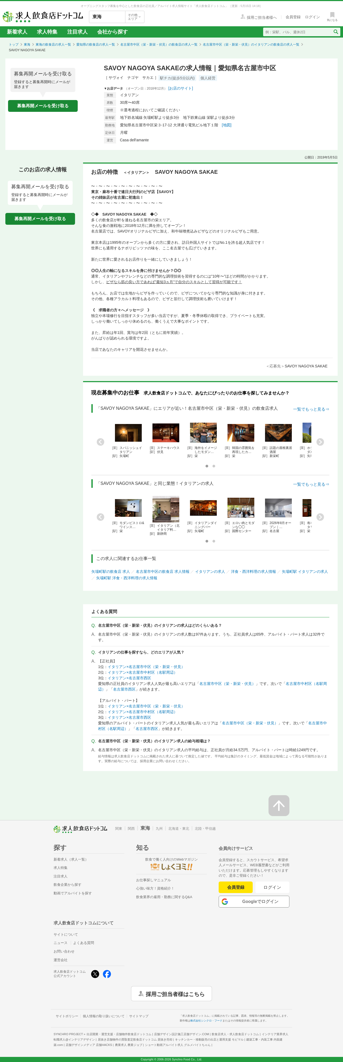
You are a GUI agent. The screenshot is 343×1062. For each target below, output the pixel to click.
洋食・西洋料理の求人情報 (253, 571)
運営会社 (61, 960)
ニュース (61, 943)
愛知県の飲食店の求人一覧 (95, 44)
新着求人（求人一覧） (71, 859)
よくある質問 (83, 943)
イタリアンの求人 (210, 571)
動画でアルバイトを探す (73, 893)
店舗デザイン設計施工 (181, 1034)
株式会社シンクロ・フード (206, 1020)
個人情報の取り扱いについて (104, 1016)
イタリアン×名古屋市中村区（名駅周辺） (142, 672)
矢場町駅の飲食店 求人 (110, 571)
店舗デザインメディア (89, 1044)
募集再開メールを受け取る (43, 106)
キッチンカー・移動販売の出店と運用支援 (209, 1039)
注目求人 (77, 32)
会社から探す (112, 32)
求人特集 (47, 32)
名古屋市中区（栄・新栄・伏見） (227, 683)
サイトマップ (138, 1016)
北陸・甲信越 (205, 829)
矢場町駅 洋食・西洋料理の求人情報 (126, 578)
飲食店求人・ (235, 1034)
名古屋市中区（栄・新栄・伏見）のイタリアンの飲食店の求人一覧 (251, 44)
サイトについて (66, 934)
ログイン (272, 887)
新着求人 (17, 32)
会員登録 (235, 887)
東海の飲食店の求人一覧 (53, 44)
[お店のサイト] (180, 88)
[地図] (227, 125)
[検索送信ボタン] (336, 32)
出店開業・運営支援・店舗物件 (119, 1034)
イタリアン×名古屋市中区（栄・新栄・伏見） (146, 667)
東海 (27, 44)
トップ (13, 44)
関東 (118, 829)
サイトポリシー (67, 1016)
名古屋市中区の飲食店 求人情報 (162, 571)
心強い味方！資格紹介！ (155, 888)
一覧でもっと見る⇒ (311, 409)
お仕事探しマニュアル (153, 880)
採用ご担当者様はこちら (175, 993)
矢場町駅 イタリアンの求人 (305, 571)
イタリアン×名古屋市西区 (129, 678)
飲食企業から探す (67, 885)
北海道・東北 (178, 829)
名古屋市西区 (124, 689)
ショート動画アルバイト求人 (178, 1044)
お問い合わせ (64, 951)
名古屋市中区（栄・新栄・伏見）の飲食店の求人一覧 (158, 44)
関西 (131, 829)
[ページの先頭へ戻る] (279, 805)
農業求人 (128, 1044)
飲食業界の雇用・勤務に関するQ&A (164, 897)
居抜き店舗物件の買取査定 (135, 1039)
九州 (159, 829)
